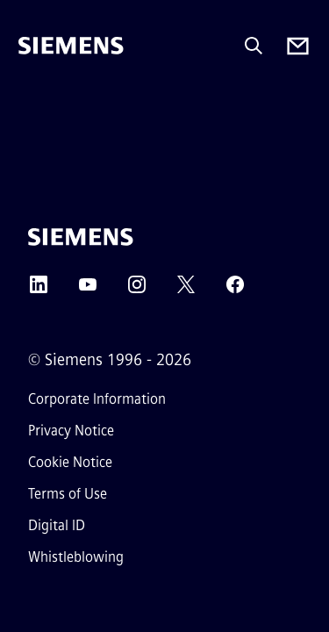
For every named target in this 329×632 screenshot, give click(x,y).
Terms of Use (67, 493)
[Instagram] (136, 290)
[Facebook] (235, 290)
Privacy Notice (71, 430)
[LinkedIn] (38, 290)
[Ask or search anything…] (253, 45)
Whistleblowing (76, 557)
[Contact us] (298, 46)
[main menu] (30, 104)
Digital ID (56, 525)
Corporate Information (97, 399)
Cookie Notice (70, 462)
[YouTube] (87, 290)
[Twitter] (186, 290)
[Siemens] (71, 45)
